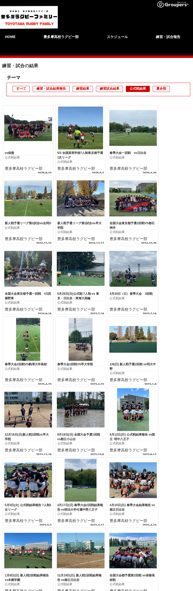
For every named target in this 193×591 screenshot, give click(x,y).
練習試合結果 (109, 88)
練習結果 (82, 88)
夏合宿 (161, 88)
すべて (21, 88)
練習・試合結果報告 (51, 88)
